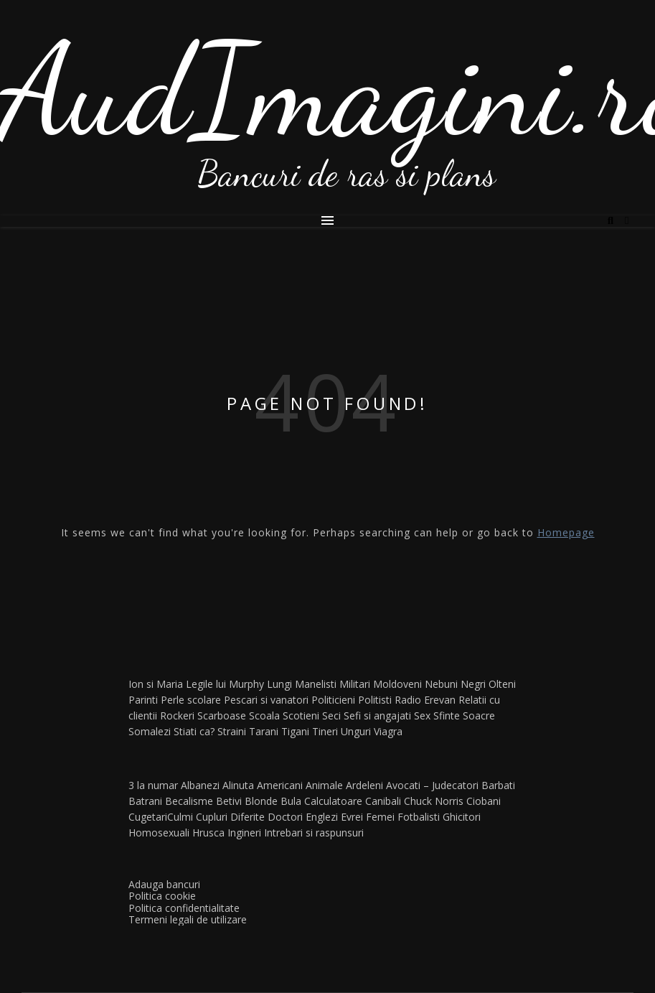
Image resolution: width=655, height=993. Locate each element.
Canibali (383, 801)
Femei (380, 817)
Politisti (375, 700)
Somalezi (149, 731)
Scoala (264, 715)
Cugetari (147, 817)
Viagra (388, 731)
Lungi (279, 684)
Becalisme (189, 801)
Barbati (498, 785)
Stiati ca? (194, 731)
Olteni (502, 684)
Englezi (322, 817)
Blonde (261, 801)
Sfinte (446, 715)
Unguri (356, 731)
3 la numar (153, 785)
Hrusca (208, 832)
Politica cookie (162, 896)
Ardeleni (364, 785)
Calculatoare (333, 801)
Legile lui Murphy (225, 684)
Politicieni (333, 700)
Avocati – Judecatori (432, 785)
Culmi (180, 817)
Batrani (145, 801)
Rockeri (177, 715)
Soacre (479, 715)
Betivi (229, 801)
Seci (331, 715)
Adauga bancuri (164, 884)
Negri (473, 684)
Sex (422, 715)
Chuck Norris (433, 801)
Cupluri (211, 817)
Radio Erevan (425, 700)
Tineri (325, 731)
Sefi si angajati (377, 715)
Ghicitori (462, 817)
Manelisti (315, 684)
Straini (231, 731)
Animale (324, 785)
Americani (280, 785)
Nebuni (441, 684)
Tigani (295, 731)
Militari (354, 684)
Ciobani (483, 801)
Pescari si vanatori (266, 700)
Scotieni (301, 715)
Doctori (285, 817)
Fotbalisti (418, 817)
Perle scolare (191, 700)
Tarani (263, 731)
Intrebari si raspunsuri (314, 832)
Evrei (352, 817)
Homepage (566, 532)
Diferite (247, 817)
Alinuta (238, 785)
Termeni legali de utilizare (187, 919)
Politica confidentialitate (184, 908)
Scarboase (221, 715)
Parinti (143, 700)
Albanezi (200, 785)
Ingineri (244, 832)
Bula (291, 801)
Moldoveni (397, 684)
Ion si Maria (155, 684)
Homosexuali (158, 832)
